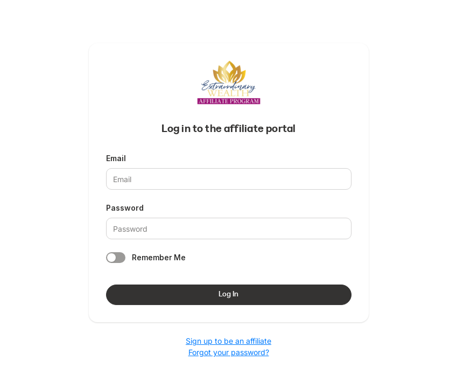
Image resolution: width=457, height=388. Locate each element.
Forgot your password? (228, 352)
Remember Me (159, 257)
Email (116, 158)
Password (125, 207)
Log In (228, 294)
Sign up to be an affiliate (228, 340)
